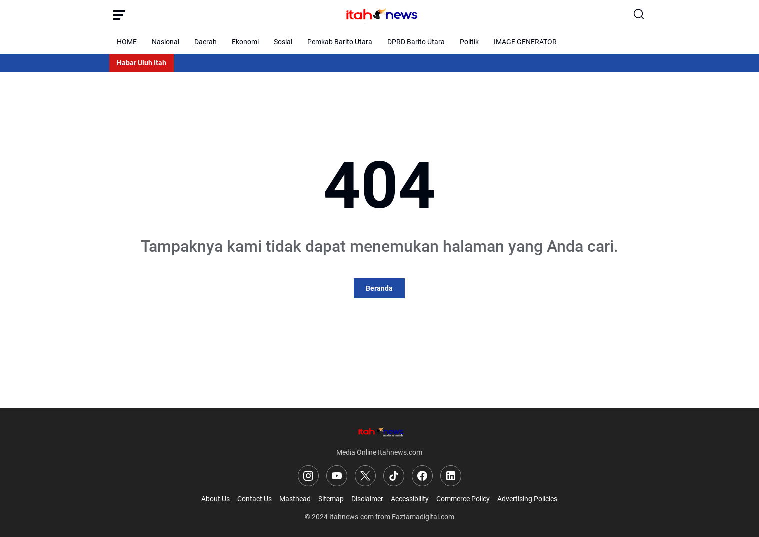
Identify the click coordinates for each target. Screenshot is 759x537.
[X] (365, 475)
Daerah (205, 42)
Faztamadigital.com (423, 517)
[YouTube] (337, 475)
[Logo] (379, 431)
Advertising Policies (528, 499)
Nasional (166, 42)
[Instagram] (308, 475)
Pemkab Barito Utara (340, 42)
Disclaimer (368, 499)
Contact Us (255, 499)
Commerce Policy (463, 499)
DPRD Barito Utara (416, 42)
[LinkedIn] (451, 475)
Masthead (295, 499)
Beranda (379, 288)
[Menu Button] (120, 15)
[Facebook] (422, 475)
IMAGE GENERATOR (525, 42)
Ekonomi (245, 42)
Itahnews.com (352, 517)
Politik (469, 42)
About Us (216, 499)
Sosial (283, 42)
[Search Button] (640, 15)
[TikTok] (394, 475)
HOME (127, 42)
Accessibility (410, 499)
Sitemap (331, 499)
